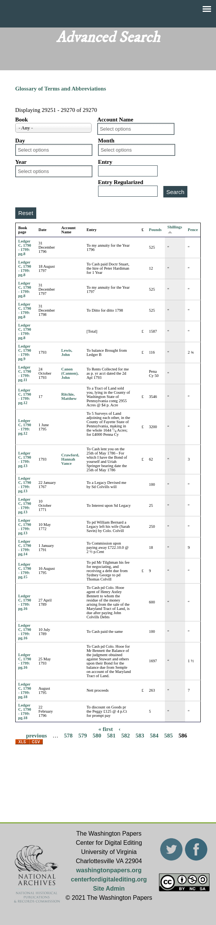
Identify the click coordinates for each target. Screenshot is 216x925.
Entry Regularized (120, 182)
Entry (105, 162)
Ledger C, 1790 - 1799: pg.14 (24, 547)
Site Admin (109, 888)
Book (21, 119)
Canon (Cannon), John (70, 373)
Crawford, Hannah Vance (70, 459)
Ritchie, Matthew (69, 396)
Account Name (115, 119)
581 (111, 736)
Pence (193, 230)
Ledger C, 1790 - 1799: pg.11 (24, 373)
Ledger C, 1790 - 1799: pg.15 (24, 570)
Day (20, 140)
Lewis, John (67, 352)
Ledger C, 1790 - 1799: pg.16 (24, 602)
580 (97, 736)
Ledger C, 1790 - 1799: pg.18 (24, 690)
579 (82, 736)
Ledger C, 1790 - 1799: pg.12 (24, 396)
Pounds (155, 230)
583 (139, 736)
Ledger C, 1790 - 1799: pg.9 (24, 352)
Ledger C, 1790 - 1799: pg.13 (24, 459)
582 (125, 736)
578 (68, 736)
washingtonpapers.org (109, 870)
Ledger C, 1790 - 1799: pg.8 (24, 247)
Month (106, 140)
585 (168, 736)
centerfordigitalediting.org (109, 879)
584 (154, 736)
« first (105, 729)
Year (21, 162)
